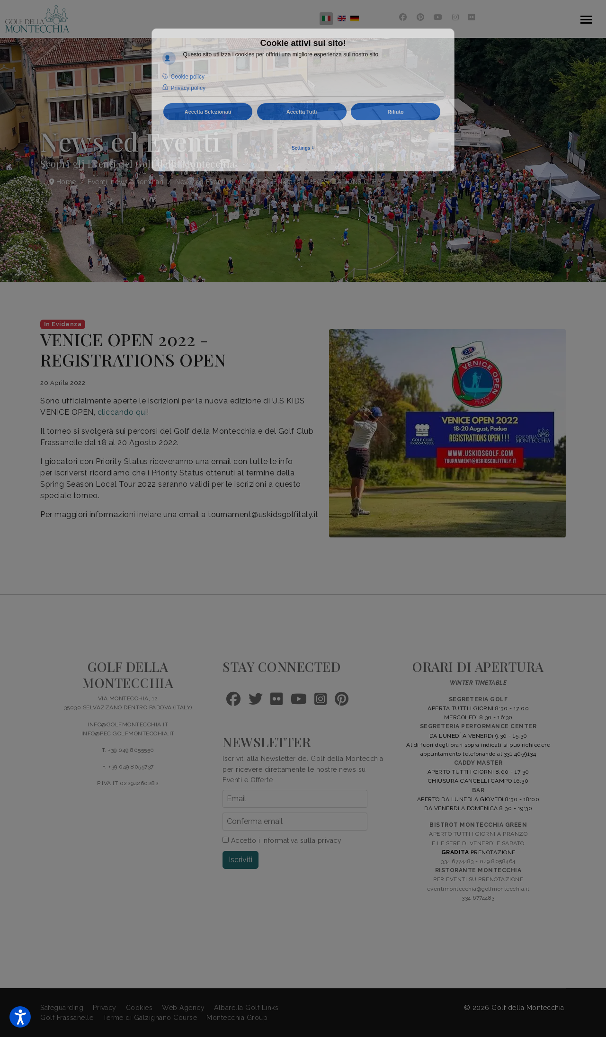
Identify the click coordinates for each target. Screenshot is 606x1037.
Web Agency (183, 1007)
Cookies (139, 1007)
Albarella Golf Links (246, 1007)
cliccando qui (122, 412)
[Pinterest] (421, 17)
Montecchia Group (236, 1017)
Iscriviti (240, 859)
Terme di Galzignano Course (150, 1017)
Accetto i (282, 840)
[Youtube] (438, 17)
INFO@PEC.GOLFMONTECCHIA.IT (128, 733)
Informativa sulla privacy (302, 840)
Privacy (104, 1007)
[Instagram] (455, 17)
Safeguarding (61, 1007)
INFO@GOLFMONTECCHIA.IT (128, 724)
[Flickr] (471, 17)
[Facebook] (403, 17)
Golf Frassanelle (66, 1017)
